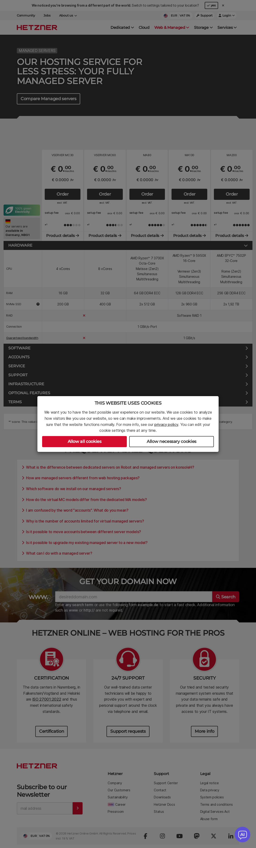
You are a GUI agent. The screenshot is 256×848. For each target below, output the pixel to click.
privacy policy (166, 424)
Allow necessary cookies (171, 441)
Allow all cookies (85, 441)
